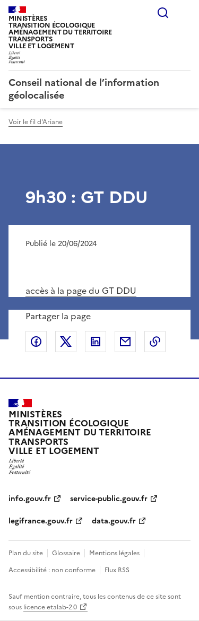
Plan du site (25, 553)
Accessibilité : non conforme (52, 570)
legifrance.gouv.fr (40, 521)
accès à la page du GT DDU (80, 290)
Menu (184, 12)
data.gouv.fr (114, 521)
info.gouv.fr (29, 498)
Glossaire (66, 553)
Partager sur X (65, 341)
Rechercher (163, 12)
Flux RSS (117, 570)
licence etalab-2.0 (50, 607)
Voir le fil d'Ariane (35, 122)
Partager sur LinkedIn (95, 341)
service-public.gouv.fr (109, 498)
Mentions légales (114, 553)
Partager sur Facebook (36, 341)
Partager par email (125, 341)
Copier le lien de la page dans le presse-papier (155, 341)
